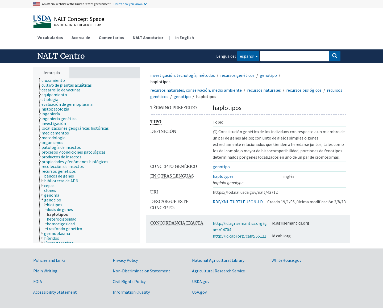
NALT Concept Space (79, 19)
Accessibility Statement (55, 292)
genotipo (268, 75)
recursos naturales (264, 90)
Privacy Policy (125, 260)
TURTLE (237, 201)
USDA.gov (200, 281)
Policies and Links (49, 260)
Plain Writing (45, 270)
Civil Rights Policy (129, 281)
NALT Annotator (148, 37)
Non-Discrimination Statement (141, 270)
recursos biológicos (304, 90)
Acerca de (81, 37)
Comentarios (111, 37)
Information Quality (131, 292)
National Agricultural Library (218, 260)
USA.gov (199, 292)
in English (184, 37)
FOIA (37, 281)
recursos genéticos (237, 75)
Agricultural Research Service (218, 270)
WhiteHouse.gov (286, 260)
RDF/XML (221, 201)
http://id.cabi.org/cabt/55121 (239, 236)
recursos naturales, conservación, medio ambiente (196, 90)
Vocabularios (50, 37)
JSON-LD (254, 201)
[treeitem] (55, 80)
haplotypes (223, 176)
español (246, 56)
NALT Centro (61, 56)
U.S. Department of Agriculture (78, 25)
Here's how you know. (128, 4)
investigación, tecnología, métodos (182, 75)
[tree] (86, 160)
